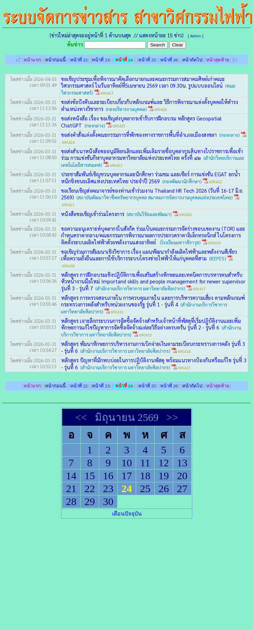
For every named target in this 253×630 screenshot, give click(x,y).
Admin (195, 36)
